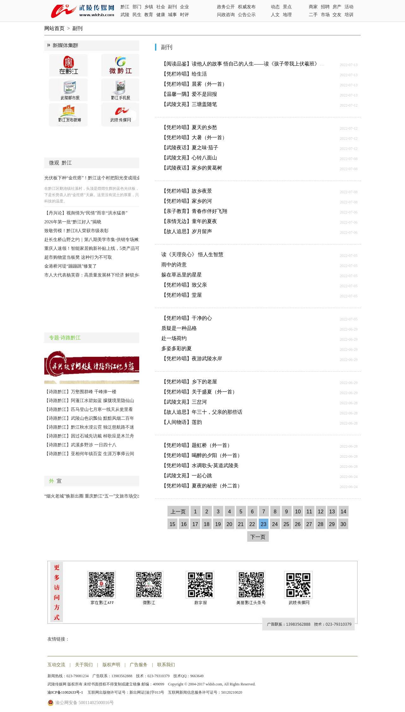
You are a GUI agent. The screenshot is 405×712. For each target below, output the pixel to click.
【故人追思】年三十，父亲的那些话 (201, 412)
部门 (137, 6)
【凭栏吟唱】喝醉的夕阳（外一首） (201, 455)
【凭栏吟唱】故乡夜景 (186, 191)
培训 (349, 14)
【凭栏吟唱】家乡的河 (186, 201)
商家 (313, 6)
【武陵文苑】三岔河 (184, 402)
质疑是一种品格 (179, 328)
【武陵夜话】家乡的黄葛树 (191, 167)
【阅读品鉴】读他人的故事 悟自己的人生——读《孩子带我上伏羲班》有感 (245, 63)
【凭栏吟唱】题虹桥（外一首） (196, 445)
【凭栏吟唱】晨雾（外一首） (194, 84)
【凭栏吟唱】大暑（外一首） (194, 137)
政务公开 (226, 6)
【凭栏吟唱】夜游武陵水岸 (191, 358)
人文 (275, 14)
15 (172, 524)
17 (195, 524)
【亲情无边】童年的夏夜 (189, 221)
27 (309, 524)
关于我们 (84, 664)
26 (298, 524)
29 (332, 524)
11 (309, 511)
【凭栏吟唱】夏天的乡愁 (189, 127)
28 (320, 524)
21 (241, 524)
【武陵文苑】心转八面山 (189, 157)
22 (252, 524)
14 (343, 511)
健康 (160, 14)
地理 (287, 14)
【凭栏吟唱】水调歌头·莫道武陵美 (200, 465)
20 (229, 524)
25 (286, 524)
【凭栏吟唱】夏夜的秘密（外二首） (201, 485)
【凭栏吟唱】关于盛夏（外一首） (199, 391)
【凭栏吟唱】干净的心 (186, 318)
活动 (349, 6)
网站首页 (54, 28)
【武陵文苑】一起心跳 (186, 475)
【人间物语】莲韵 (181, 422)
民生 (137, 14)
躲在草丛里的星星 (181, 274)
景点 (287, 6)
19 (218, 524)
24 (275, 524)
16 (184, 524)
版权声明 (111, 664)
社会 (160, 6)
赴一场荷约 (174, 338)
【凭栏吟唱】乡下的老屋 (189, 381)
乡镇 (148, 6)
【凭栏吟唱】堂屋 (181, 295)
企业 (184, 6)
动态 (275, 6)
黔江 (125, 6)
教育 (148, 14)
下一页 (257, 537)
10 (298, 511)
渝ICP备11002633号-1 (65, 692)
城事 (172, 14)
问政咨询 (226, 14)
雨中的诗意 (174, 264)
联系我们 (166, 664)
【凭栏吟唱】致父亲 (184, 285)
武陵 (125, 14)
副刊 (172, 6)
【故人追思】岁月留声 (186, 231)
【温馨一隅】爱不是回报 (189, 94)
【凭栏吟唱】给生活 (184, 74)
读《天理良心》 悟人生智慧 (192, 254)
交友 (337, 14)
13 (332, 511)
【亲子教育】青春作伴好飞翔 (194, 211)
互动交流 (56, 664)
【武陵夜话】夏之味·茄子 (189, 147)
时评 (184, 14)
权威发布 (247, 6)
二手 (313, 14)
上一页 (178, 511)
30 (343, 524)
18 (206, 524)
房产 (337, 6)
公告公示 (247, 14)
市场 (325, 14)
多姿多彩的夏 (176, 348)
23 (263, 524)
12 (321, 511)
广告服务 (138, 664)
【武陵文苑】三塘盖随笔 (189, 104)
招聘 (325, 6)
